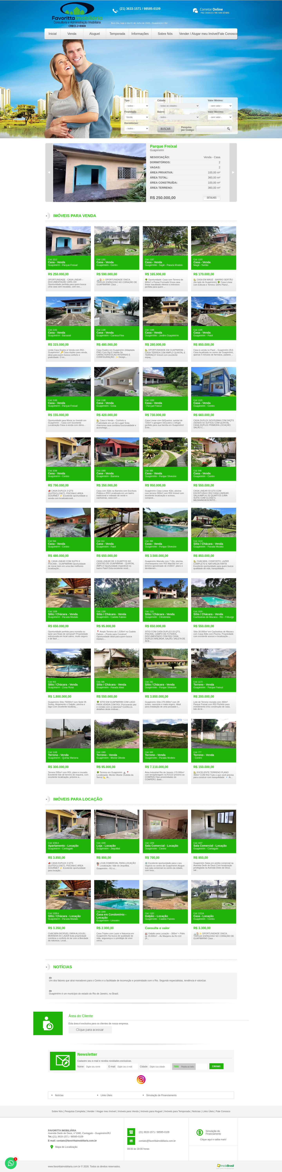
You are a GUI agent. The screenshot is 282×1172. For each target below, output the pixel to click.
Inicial (53, 33)
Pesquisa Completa (75, 1111)
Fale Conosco (227, 33)
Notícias (59, 1095)
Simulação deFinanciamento (213, 1132)
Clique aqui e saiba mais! (213, 1139)
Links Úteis (106, 1095)
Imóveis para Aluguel (151, 1111)
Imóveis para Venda (128, 1111)
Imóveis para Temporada (177, 1111)
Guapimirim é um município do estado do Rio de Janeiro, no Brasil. (84, 993)
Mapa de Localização (66, 1147)
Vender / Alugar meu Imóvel (198, 33)
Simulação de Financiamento (161, 1095)
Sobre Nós (165, 33)
